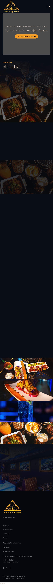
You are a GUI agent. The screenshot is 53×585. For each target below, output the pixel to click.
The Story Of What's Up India (26, 36)
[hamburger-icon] (48, 6)
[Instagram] (7, 568)
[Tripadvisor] (10, 568)
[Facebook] (4, 568)
